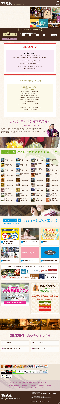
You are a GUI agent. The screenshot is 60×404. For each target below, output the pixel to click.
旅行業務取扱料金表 (40, 397)
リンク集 (18, 387)
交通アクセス (29, 382)
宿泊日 (21, 33)
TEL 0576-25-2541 (34, 401)
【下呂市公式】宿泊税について (30, 68)
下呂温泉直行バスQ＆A (26, 385)
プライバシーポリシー (25, 387)
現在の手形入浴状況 (58, 19)
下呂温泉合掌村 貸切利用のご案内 (30, 109)
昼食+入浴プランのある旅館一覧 (38, 385)
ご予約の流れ (18, 382)
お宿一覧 (23, 382)
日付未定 (34, 33)
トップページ (11, 382)
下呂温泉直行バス (17, 385)
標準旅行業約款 (48, 397)
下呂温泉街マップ (36, 382)
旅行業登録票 (33, 397)
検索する (54, 35)
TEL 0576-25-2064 (44, 393)
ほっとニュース (12, 387)
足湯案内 (11, 385)
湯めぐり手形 (43, 382)
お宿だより (48, 385)
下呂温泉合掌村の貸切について (37, 387)
